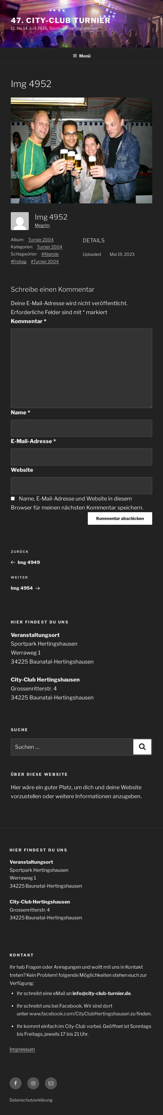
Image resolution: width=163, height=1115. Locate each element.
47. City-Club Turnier (61, 20)
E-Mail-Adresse (33, 441)
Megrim (42, 225)
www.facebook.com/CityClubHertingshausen (79, 1014)
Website (22, 470)
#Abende (50, 253)
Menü (81, 55)
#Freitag (18, 261)
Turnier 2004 (41, 239)
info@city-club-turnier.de (102, 993)
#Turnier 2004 (45, 261)
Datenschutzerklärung (31, 1099)
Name (20, 412)
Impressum (22, 1049)
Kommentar (28, 321)
